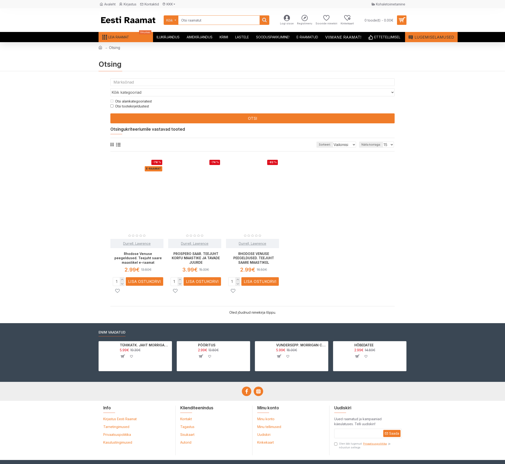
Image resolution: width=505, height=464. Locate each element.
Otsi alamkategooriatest (131, 92)
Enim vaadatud (112, 323)
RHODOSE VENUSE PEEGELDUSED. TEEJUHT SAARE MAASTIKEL (253, 249)
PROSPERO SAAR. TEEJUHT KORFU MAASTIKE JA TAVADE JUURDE (196, 249)
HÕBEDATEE (364, 336)
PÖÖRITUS (207, 336)
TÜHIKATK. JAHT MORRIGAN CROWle (145, 336)
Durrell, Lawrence (137, 234)
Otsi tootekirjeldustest (129, 97)
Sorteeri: (318, 135)
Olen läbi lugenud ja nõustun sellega (362, 436)
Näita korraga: (372, 135)
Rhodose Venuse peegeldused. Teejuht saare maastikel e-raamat (138, 249)
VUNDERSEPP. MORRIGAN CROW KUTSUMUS (301, 336)
